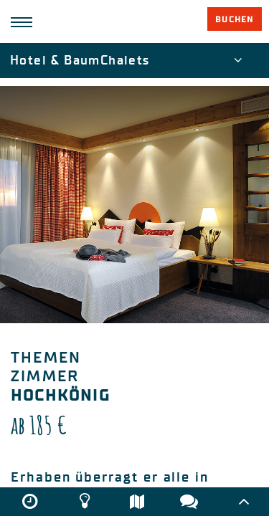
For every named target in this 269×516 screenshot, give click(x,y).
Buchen (234, 19)
